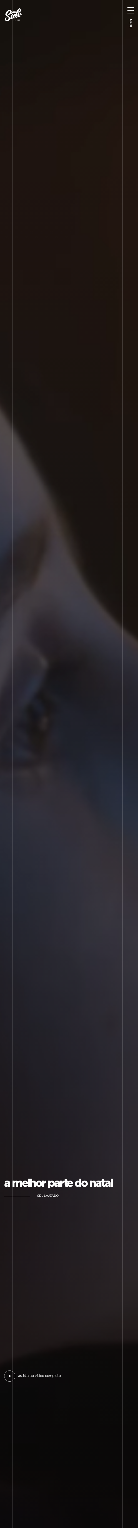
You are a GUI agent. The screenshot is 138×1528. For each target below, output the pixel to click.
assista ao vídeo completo (39, 1375)
